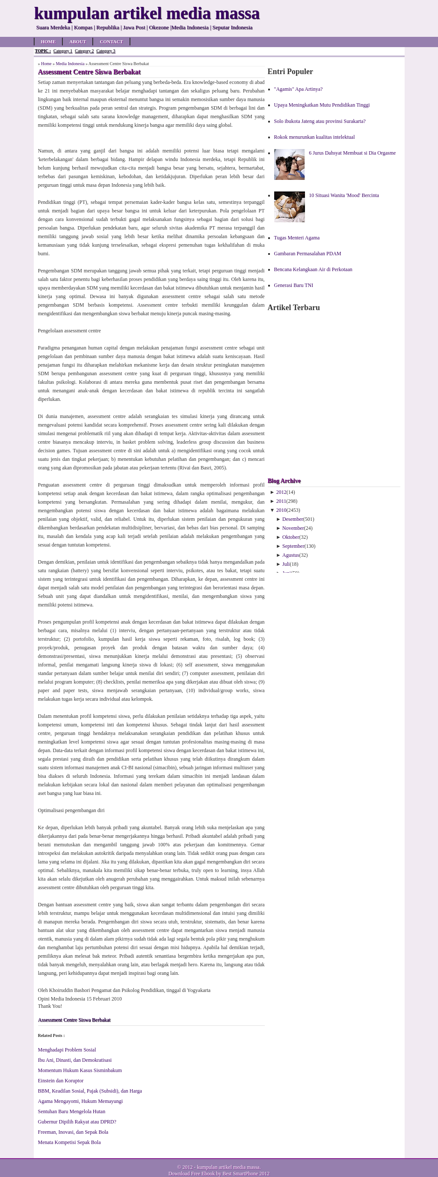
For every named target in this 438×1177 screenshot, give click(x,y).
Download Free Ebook (192, 1174)
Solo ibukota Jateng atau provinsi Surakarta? (320, 121)
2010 (281, 510)
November (293, 528)
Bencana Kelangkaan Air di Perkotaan (313, 269)
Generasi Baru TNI (294, 285)
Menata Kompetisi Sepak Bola (69, 1142)
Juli (286, 564)
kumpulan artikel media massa (228, 1167)
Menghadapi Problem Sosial (67, 1050)
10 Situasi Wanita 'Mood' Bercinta (344, 195)
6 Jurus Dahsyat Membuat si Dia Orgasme (352, 153)
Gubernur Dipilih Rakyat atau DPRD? (77, 1122)
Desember (292, 519)
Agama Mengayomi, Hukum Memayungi (80, 1101)
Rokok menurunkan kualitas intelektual (314, 137)
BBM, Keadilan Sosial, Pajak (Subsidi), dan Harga (90, 1091)
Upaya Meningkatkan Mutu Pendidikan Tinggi (322, 105)
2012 (281, 492)
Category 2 (84, 50)
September (293, 546)
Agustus (290, 555)
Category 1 (62, 50)
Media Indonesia (70, 63)
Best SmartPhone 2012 (245, 1174)
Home (48, 41)
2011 (281, 501)
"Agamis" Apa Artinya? (298, 89)
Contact (111, 41)
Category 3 (105, 50)
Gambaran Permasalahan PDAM (307, 254)
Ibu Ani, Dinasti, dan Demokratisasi (75, 1060)
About (77, 41)
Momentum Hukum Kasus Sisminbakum (80, 1070)
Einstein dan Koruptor (61, 1081)
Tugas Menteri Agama (297, 238)
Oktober (290, 537)
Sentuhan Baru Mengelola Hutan (72, 1111)
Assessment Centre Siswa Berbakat (74, 1020)
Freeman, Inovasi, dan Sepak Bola (73, 1132)
